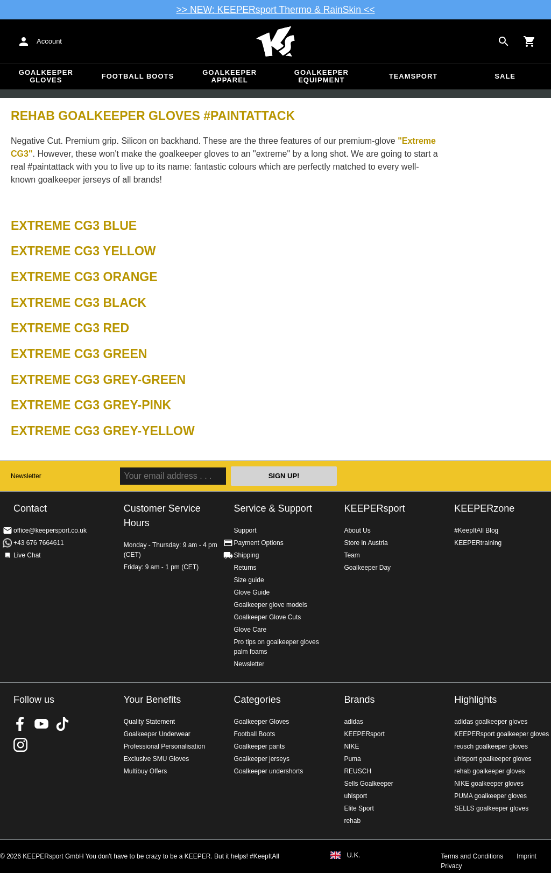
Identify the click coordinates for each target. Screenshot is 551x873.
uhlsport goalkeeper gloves (492, 759)
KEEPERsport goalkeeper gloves (501, 734)
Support (245, 530)
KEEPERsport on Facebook (20, 724)
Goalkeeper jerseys (261, 759)
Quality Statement (149, 721)
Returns (245, 567)
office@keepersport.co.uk (50, 530)
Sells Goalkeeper (368, 783)
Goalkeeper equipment (321, 76)
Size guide (249, 580)
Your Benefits (152, 699)
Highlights (475, 699)
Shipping (246, 555)
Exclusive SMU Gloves (156, 759)
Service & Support (273, 508)
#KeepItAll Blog (476, 530)
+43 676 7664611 (38, 543)
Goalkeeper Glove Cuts (267, 617)
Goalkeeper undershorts (268, 771)
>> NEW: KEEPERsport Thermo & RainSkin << (275, 9)
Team (351, 555)
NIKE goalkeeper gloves (489, 783)
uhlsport (355, 796)
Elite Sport (358, 808)
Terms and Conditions (472, 856)
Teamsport (413, 76)
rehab (352, 821)
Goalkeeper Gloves (46, 76)
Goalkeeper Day (367, 567)
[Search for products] (503, 41)
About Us (357, 530)
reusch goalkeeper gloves (491, 746)
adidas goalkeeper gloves (490, 721)
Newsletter (26, 476)
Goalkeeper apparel (229, 76)
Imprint (526, 856)
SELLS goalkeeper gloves (491, 808)
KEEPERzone (484, 508)
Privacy (451, 866)
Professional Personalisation (164, 746)
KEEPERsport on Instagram (20, 745)
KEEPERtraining (477, 543)
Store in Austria (365, 543)
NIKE (351, 746)
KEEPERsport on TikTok (62, 724)
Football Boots (138, 76)
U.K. (353, 855)
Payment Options (259, 543)
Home (275, 41)
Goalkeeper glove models (270, 605)
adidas (353, 721)
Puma (352, 759)
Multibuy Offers (145, 771)
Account (49, 41)
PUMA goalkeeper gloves (490, 796)
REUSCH (357, 771)
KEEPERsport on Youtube (41, 724)
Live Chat (27, 555)
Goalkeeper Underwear (157, 734)
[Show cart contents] (529, 41)
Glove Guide (252, 592)
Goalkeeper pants (259, 746)
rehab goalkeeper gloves (489, 771)
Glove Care (250, 629)
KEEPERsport (374, 508)
